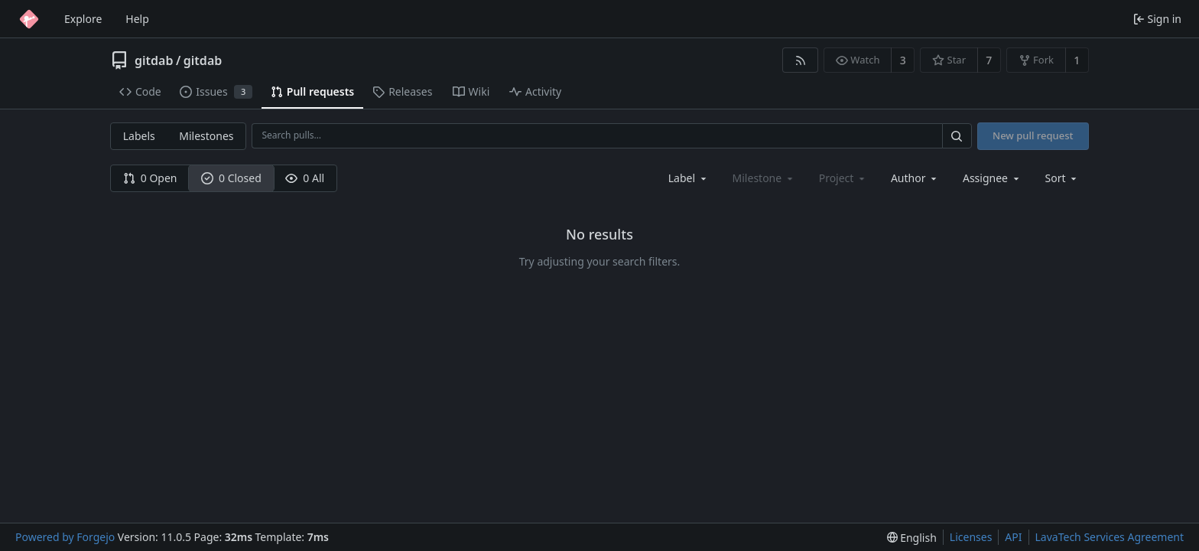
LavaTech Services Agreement (1109, 537)
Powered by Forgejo (65, 537)
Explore (83, 18)
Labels (139, 136)
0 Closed (231, 178)
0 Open (150, 178)
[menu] (1062, 178)
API (1013, 537)
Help (137, 18)
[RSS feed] (800, 60)
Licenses (971, 537)
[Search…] (956, 135)
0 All (304, 178)
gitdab (154, 60)
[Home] (29, 19)
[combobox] (688, 178)
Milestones (206, 136)
